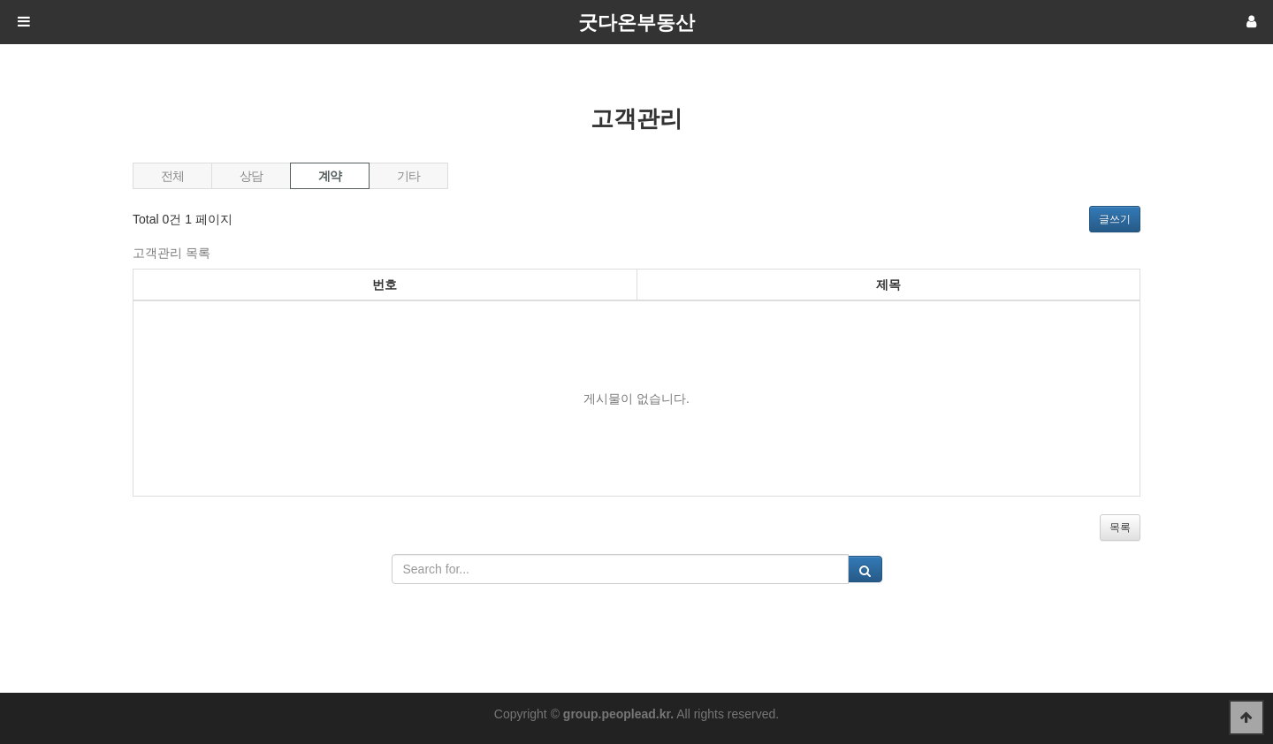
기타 (408, 176)
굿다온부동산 (636, 22)
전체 (172, 176)
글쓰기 (1115, 219)
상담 (251, 176)
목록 (1120, 527)
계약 (316, 173)
